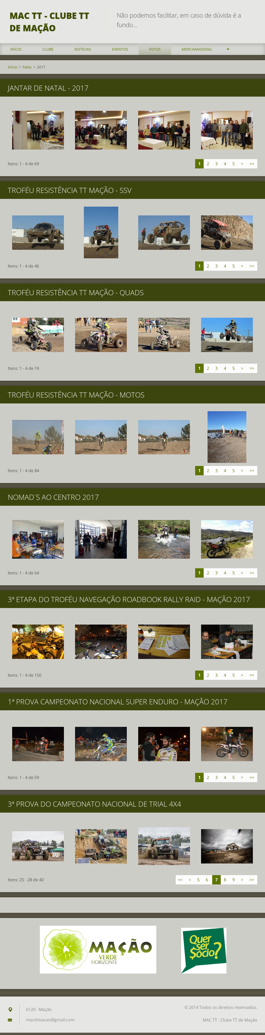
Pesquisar (251, 15)
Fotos (155, 51)
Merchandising (197, 51)
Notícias (83, 51)
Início (15, 51)
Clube (48, 51)
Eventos (120, 51)
